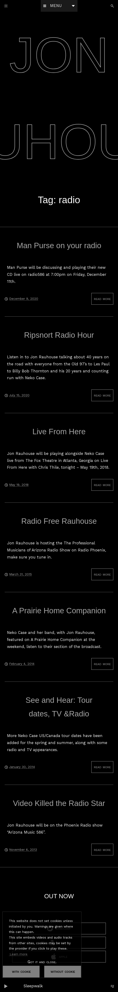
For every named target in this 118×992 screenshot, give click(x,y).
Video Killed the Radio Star (59, 803)
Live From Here (58, 431)
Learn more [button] (18, 954)
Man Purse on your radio (59, 245)
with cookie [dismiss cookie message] (21, 971)
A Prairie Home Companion (59, 610)
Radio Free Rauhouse (59, 521)
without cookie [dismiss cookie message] (63, 971)
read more (102, 298)
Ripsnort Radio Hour (59, 335)
